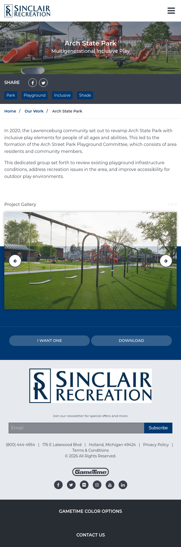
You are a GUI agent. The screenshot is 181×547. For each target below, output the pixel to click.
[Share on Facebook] (32, 82)
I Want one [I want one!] (49, 340)
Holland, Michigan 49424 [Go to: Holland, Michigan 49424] (113, 444)
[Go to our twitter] (71, 485)
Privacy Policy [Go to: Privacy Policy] (156, 444)
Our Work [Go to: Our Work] (34, 111)
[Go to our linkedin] (123, 485)
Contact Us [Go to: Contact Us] (90, 535)
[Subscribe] (158, 428)
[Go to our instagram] (97, 485)
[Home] (27, 10)
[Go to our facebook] (58, 485)
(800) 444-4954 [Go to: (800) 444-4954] (21, 444)
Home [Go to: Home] (10, 111)
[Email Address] (76, 428)
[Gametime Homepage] (90, 474)
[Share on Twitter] (43, 82)
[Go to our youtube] (110, 485)
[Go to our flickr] (84, 485)
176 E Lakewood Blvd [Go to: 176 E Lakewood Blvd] (62, 444)
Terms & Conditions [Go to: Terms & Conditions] (90, 450)
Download (131, 340)
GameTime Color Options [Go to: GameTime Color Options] (90, 511)
